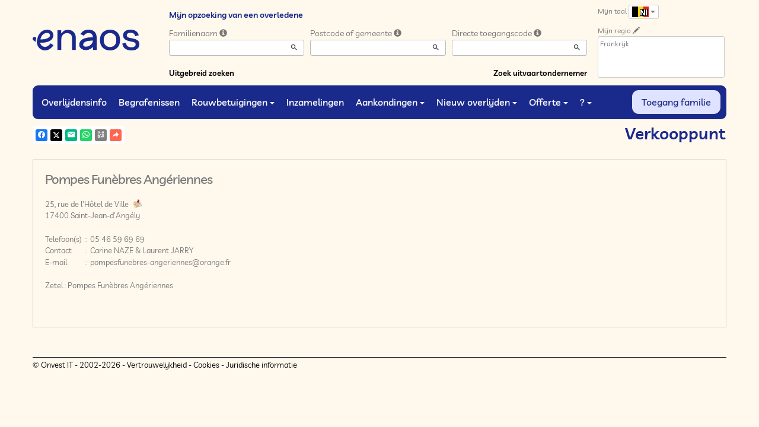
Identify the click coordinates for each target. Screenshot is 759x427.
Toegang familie (676, 102)
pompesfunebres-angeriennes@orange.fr (160, 262)
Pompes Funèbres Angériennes (120, 285)
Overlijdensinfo (74, 102)
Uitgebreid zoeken (201, 73)
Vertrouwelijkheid (157, 364)
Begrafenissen (149, 102)
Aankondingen (390, 102)
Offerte (548, 102)
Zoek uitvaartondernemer (540, 73)
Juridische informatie (261, 364)
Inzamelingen (315, 102)
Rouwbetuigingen (233, 102)
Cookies (206, 364)
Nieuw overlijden (476, 102)
